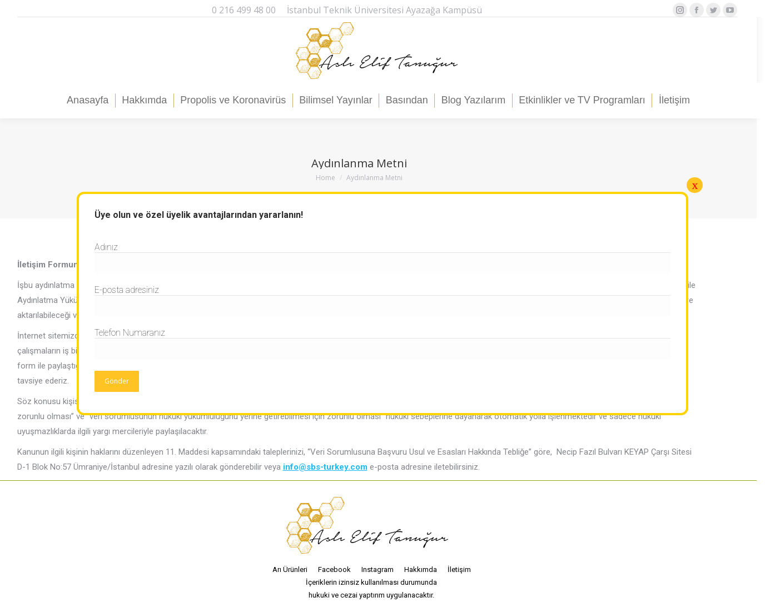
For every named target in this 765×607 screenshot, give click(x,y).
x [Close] (695, 185)
